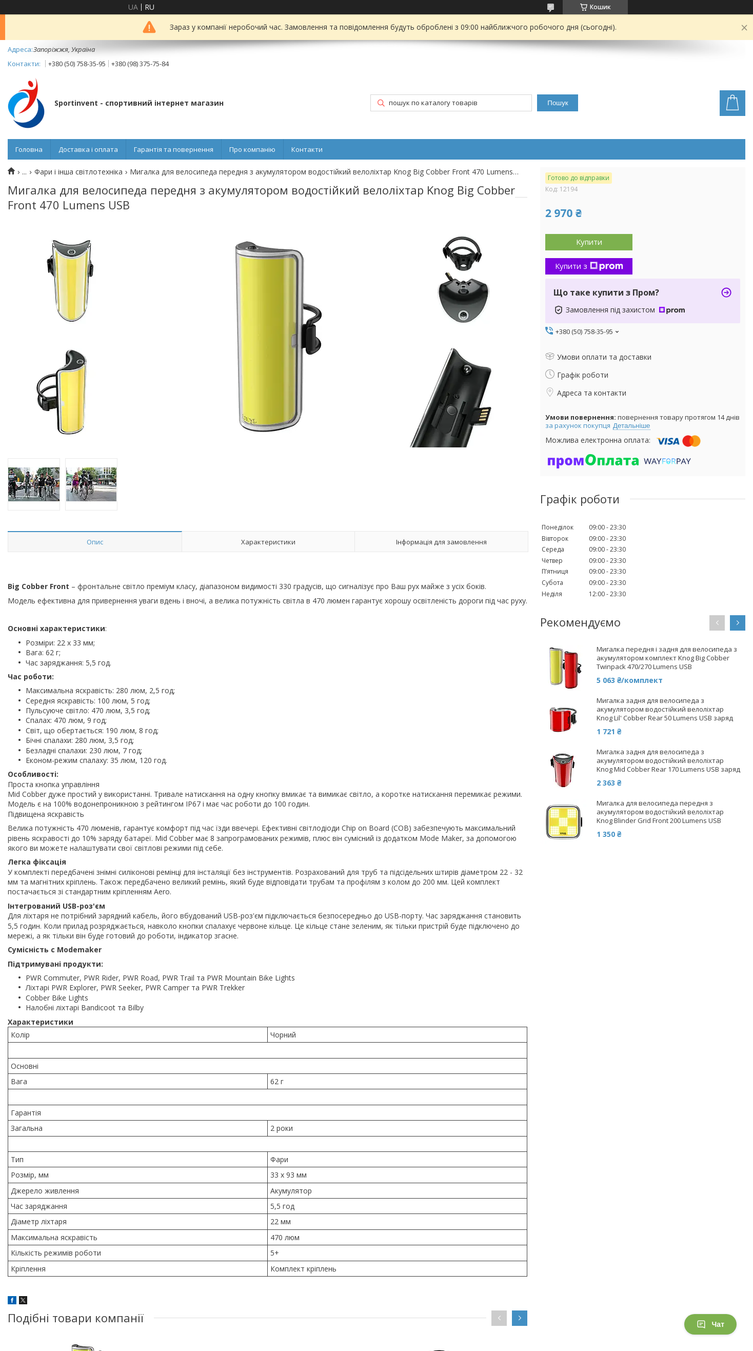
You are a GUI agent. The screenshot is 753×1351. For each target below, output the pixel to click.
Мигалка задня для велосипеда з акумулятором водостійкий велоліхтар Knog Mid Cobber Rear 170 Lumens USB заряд (668, 761)
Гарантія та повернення (173, 149)
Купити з (589, 266)
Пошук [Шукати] (557, 103)
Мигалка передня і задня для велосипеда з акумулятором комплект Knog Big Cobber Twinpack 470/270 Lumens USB (667, 658)
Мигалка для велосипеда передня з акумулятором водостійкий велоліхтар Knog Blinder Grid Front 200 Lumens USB (660, 812)
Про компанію (252, 149)
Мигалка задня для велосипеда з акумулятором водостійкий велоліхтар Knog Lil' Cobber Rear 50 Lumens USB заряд (665, 709)
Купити (589, 242)
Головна (29, 149)
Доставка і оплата (88, 149)
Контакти (307, 149)
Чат (710, 1324)
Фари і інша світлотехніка (78, 172)
